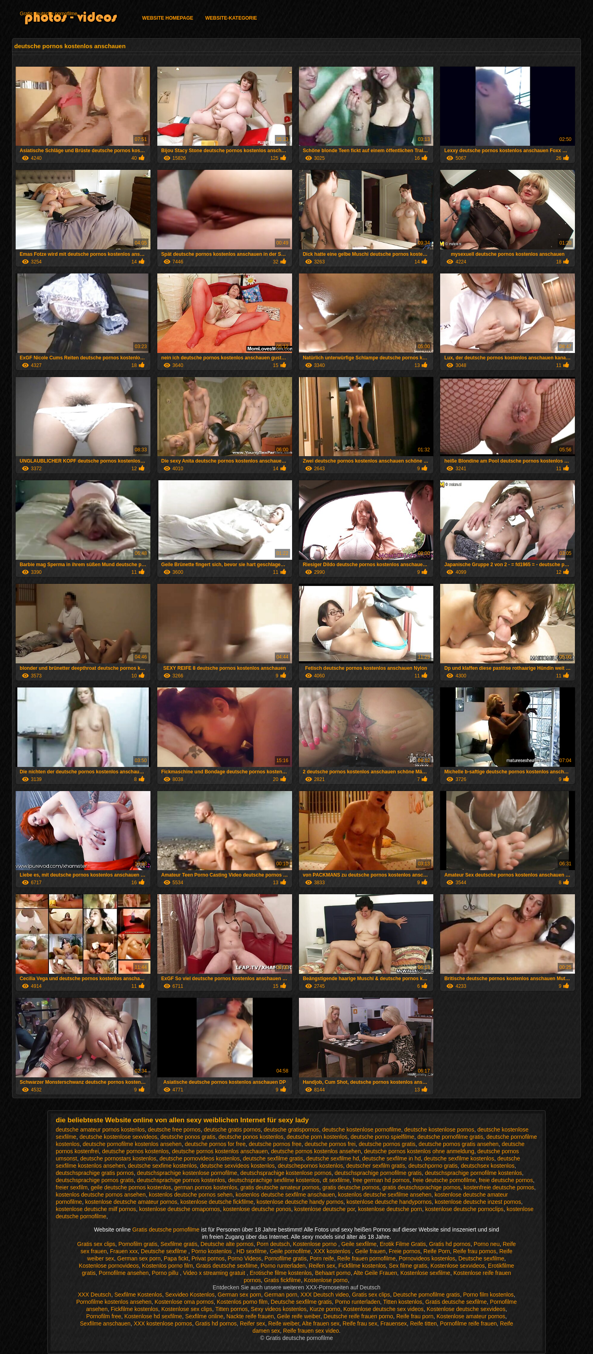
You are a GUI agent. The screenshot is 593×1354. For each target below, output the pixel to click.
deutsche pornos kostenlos (135, 1151)
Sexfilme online (204, 1316)
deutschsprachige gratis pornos (95, 1173)
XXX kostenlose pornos (163, 1323)
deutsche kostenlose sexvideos (118, 1137)
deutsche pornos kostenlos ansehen (316, 1151)
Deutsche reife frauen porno (358, 1316)
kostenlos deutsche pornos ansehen (101, 1194)
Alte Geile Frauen (375, 1273)
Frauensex (393, 1323)
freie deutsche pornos (506, 1180)
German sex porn (138, 1258)
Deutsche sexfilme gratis (301, 1302)
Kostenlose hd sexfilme (153, 1316)
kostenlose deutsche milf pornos (96, 1209)
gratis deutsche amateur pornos (279, 1187)
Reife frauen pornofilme (366, 1258)
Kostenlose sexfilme (425, 1273)
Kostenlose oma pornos (183, 1302)
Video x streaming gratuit (215, 1273)
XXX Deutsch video (325, 1294)
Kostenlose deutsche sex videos (383, 1309)
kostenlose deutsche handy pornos (299, 1202)
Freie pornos (404, 1251)
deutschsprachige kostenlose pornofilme (187, 1173)
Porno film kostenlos (488, 1294)
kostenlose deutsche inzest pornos (478, 1202)
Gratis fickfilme (282, 1280)
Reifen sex (322, 1265)
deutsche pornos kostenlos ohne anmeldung (419, 1151)
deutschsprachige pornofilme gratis (378, 1173)
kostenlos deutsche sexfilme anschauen (285, 1194)
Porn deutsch (273, 1244)
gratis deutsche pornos (351, 1187)
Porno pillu (166, 1273)
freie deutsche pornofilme (444, 1180)
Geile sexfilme (359, 1244)
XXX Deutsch (94, 1294)
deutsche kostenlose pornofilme (361, 1129)
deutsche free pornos (174, 1129)
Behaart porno (333, 1273)
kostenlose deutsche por (324, 1209)
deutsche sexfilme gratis (273, 1158)
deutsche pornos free (275, 1144)
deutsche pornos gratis (387, 1144)
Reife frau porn (415, 1316)
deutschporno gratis (433, 1165)
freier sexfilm (71, 1187)
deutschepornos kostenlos (310, 1165)
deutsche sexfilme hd (332, 1158)
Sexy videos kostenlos (279, 1309)
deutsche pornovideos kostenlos (199, 1158)
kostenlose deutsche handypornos (389, 1202)
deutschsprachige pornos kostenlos (181, 1180)
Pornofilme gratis (285, 1258)
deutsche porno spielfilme (382, 1137)
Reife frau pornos (474, 1251)
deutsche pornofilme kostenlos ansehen (132, 1144)
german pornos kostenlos (205, 1187)
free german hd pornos (381, 1180)
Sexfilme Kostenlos (138, 1294)
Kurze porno (325, 1309)
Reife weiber (283, 1323)
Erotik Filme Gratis (403, 1244)
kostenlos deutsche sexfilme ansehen (385, 1194)
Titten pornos (231, 1309)
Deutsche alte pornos (227, 1244)
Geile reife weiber (298, 1316)
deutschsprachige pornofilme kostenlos (473, 1173)
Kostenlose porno (315, 1244)
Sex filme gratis (408, 1265)
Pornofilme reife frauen (468, 1323)
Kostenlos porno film (167, 1265)
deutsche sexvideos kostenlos (237, 1165)
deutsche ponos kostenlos (250, 1137)
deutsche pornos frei (330, 1144)
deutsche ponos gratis (187, 1137)
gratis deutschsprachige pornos (421, 1187)
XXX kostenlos (333, 1251)
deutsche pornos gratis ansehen (458, 1144)
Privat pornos (207, 1258)
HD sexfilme (251, 1251)
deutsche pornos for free (215, 1144)
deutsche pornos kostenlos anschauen (220, 1151)
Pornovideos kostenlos (427, 1258)
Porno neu (487, 1244)
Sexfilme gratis (178, 1244)
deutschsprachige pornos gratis (95, 1180)
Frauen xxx (124, 1251)
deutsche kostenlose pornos (439, 1129)
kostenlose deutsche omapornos (179, 1209)
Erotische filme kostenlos (281, 1273)
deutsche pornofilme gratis (450, 1137)
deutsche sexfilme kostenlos (459, 1158)
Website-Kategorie (231, 18)
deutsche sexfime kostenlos (162, 1165)
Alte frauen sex (320, 1323)
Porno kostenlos (212, 1251)
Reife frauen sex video (311, 1330)
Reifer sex (252, 1323)
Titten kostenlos (402, 1302)
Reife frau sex (360, 1323)
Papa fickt (176, 1258)
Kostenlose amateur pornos (471, 1316)
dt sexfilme (336, 1180)
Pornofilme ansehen (124, 1273)
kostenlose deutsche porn (390, 1209)
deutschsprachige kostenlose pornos (285, 1173)
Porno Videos (245, 1258)
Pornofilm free (103, 1316)
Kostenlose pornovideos (109, 1265)
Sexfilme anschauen (105, 1323)
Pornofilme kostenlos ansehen (114, 1302)
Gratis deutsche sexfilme (226, 1265)
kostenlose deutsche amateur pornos (131, 1202)
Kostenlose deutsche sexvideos (466, 1309)
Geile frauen (370, 1251)
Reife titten (423, 1323)
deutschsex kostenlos (487, 1165)
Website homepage (167, 18)
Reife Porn (436, 1251)
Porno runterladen (283, 1265)
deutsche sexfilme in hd (391, 1158)
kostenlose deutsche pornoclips (464, 1209)
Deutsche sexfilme (164, 1251)
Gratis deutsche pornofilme (48, 13)
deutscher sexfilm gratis (375, 1165)
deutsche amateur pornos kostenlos (100, 1129)
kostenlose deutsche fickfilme (217, 1202)
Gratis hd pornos (450, 1244)
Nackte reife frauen (250, 1316)
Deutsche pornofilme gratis (426, 1294)
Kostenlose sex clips (186, 1309)
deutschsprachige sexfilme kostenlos (274, 1180)
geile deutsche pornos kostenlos (131, 1187)
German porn (280, 1294)
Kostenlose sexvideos (458, 1265)
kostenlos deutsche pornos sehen (191, 1194)
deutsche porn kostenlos (316, 1137)
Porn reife (322, 1258)
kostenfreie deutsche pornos (498, 1187)
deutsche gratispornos (291, 1129)
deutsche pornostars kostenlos (118, 1158)
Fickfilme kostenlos (362, 1265)
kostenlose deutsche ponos (257, 1209)
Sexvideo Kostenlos (190, 1294)
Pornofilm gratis (137, 1244)
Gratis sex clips (96, 1244)
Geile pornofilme (290, 1251)
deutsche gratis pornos (232, 1129)
